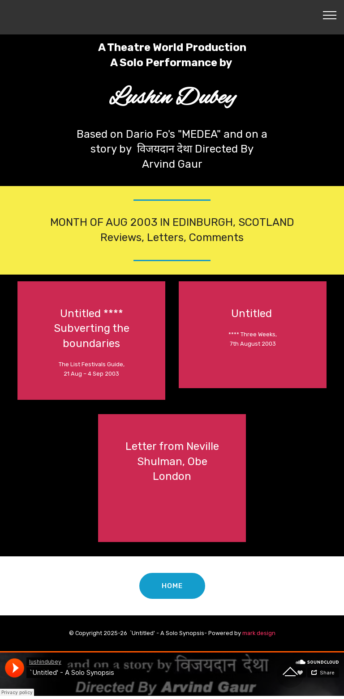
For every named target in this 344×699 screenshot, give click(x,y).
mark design (258, 633)
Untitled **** (91, 313)
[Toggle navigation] (330, 15)
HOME (172, 585)
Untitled (253, 313)
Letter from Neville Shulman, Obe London (172, 461)
